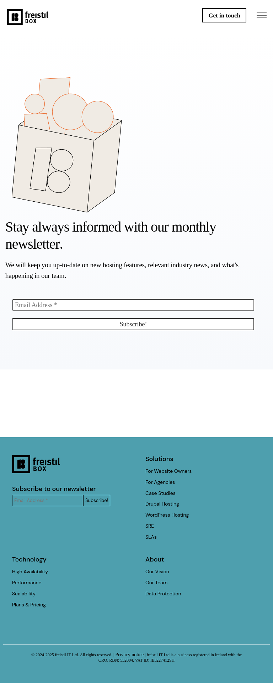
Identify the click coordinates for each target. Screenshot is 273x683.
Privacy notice (129, 654)
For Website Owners (168, 471)
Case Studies (160, 493)
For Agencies (160, 482)
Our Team (156, 582)
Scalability (24, 593)
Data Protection (163, 593)
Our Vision (157, 571)
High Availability (30, 571)
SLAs (151, 537)
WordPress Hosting (167, 515)
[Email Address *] (133, 305)
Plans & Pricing (29, 604)
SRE (149, 526)
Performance (26, 582)
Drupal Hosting (162, 504)
